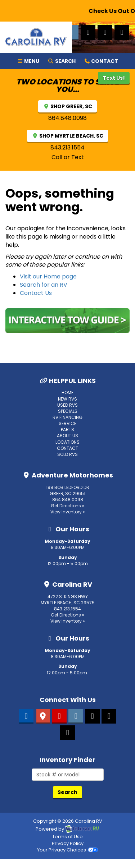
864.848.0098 (67, 118)
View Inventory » (67, 512)
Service (67, 423)
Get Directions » (67, 506)
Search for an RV (43, 285)
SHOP (67, 106)
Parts (67, 429)
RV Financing (67, 417)
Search (61, 61)
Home (67, 392)
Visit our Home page (48, 276)
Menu (30, 61)
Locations (67, 442)
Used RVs (67, 405)
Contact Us (36, 293)
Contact (101, 61)
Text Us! (114, 78)
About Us (67, 436)
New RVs (67, 399)
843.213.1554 (67, 148)
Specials (67, 411)
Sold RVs (67, 454)
